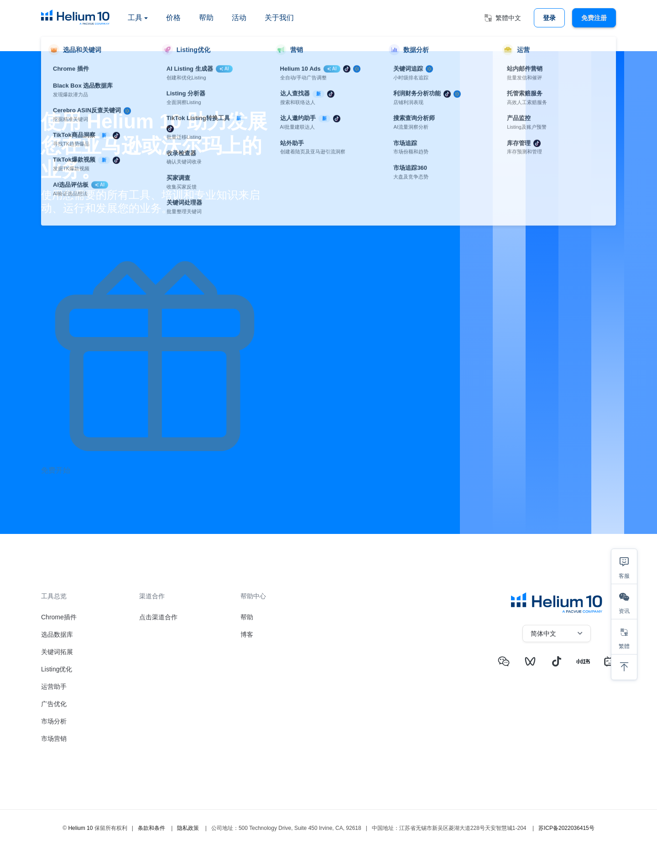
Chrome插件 (59, 617)
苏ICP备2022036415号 (566, 828)
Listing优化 (56, 669)
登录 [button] (549, 17)
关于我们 (279, 17)
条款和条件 (151, 828)
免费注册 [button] (594, 17)
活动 (239, 17)
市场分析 (54, 721)
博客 (246, 634)
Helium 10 (80, 828)
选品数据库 (57, 634)
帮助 (206, 17)
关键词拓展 (57, 651)
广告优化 (54, 703)
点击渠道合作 (158, 617)
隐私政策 (188, 828)
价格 (173, 17)
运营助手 (54, 686)
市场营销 (54, 738)
